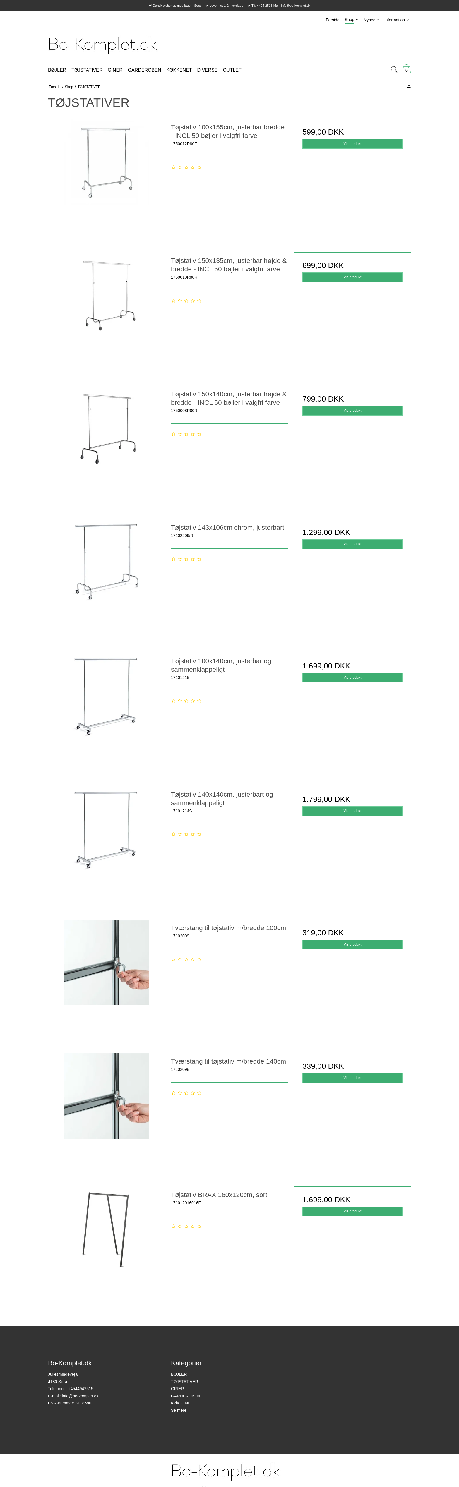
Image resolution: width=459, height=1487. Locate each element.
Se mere (178, 1410)
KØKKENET (182, 1403)
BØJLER (179, 1374)
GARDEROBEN (185, 1396)
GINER (177, 1388)
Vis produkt (352, 144)
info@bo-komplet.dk (80, 1396)
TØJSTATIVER (184, 1381)
